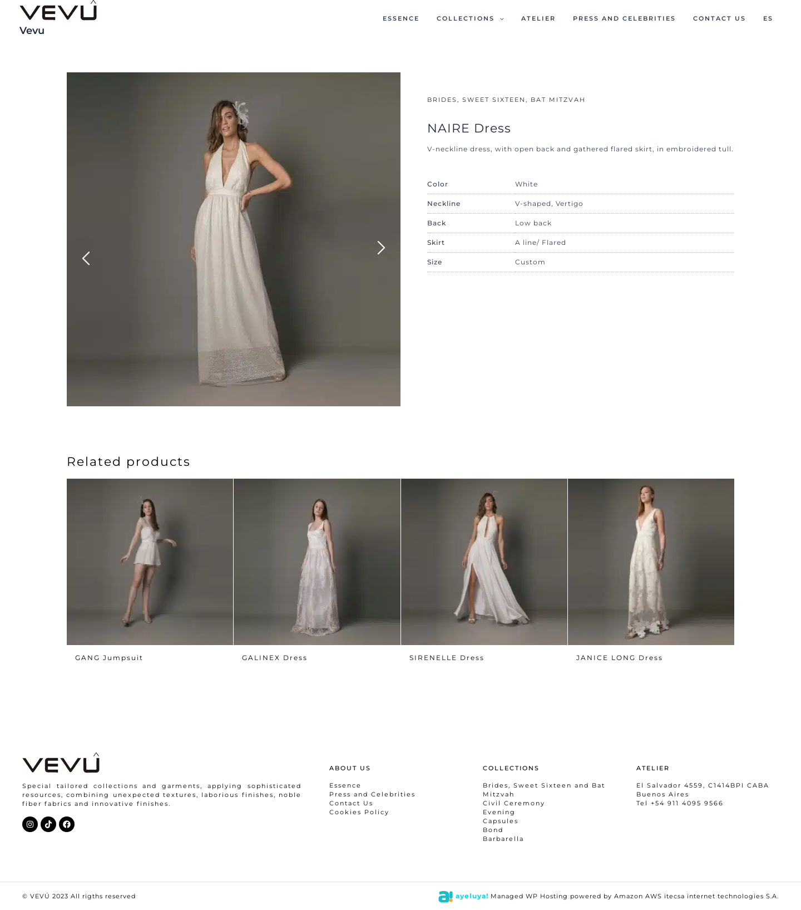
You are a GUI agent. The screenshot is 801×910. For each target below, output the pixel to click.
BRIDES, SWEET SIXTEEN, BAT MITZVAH (506, 100)
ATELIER (555, 18)
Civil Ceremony (514, 803)
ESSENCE (428, 18)
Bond (493, 830)
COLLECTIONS (492, 18)
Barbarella (503, 839)
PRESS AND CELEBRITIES (636, 18)
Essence (345, 785)
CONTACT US (726, 18)
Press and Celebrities (372, 794)
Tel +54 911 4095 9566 (680, 803)
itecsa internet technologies (714, 896)
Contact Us (351, 803)
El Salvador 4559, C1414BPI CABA (702, 785)
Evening (499, 812)
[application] (521, 18)
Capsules (500, 821)
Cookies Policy (359, 812)
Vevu (31, 30)
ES (770, 18)
